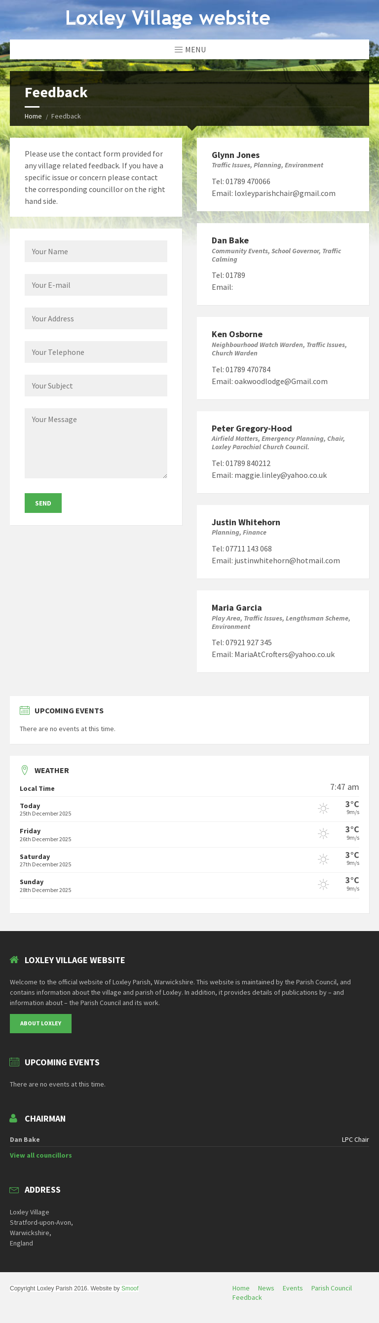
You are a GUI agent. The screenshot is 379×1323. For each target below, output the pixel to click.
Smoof (130, 1288)
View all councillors (41, 1155)
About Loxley (40, 1023)
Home (33, 116)
